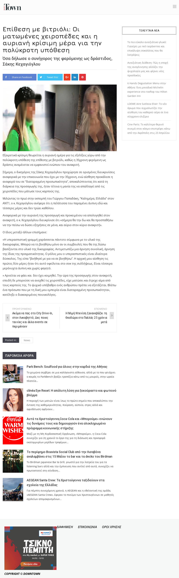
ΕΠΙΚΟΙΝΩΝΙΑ (87, 527)
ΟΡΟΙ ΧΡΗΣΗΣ (111, 527)
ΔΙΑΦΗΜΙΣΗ (65, 527)
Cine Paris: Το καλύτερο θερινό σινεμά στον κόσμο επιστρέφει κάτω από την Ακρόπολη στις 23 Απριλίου (148, 128)
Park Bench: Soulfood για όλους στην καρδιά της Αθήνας (67, 366)
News (27, 340)
